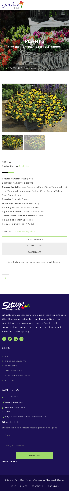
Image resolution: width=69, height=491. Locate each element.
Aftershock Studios (55, 480)
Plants (33, 68)
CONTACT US (37, 486)
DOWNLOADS (11, 366)
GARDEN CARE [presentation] (34, 252)
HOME (13, 486)
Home (26, 68)
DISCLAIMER (53, 486)
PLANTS (8, 356)
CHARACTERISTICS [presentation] (34, 239)
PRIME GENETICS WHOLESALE (17, 375)
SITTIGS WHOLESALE (13, 371)
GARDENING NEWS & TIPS (15, 361)
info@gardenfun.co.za (14, 402)
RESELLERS (9, 380)
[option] (34, 107)
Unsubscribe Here (9, 461)
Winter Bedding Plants (25, 231)
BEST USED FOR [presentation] (34, 246)
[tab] (34, 239)
